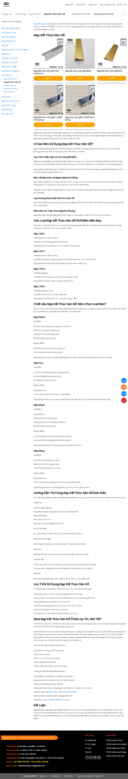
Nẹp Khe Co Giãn (9, 66)
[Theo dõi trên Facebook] (87, 757)
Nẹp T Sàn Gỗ (9, 92)
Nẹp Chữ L (6, 54)
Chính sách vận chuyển (116, 744)
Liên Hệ (88, 752)
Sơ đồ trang (90, 744)
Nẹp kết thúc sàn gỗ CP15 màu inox (46, 72)
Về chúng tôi (90, 740)
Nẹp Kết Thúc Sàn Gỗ (12, 82)
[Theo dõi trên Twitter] (95, 757)
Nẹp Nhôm (81, 4)
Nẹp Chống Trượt (108, 4)
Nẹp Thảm (6, 96)
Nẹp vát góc (7, 109)
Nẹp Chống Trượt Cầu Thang (14, 49)
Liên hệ (48, 78)
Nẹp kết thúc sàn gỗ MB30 (78, 71)
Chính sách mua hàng (116, 752)
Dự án (120, 4)
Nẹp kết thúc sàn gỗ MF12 (109, 71)
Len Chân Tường (9, 32)
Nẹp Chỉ (5, 45)
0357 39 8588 (70, 692)
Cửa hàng (20, 14)
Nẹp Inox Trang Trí (10, 62)
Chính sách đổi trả (114, 740)
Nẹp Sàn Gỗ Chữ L (11, 88)
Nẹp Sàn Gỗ (35, 14)
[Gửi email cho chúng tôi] (99, 757)
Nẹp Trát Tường (9, 105)
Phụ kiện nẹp (7, 114)
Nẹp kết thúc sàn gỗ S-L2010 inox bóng (48, 118)
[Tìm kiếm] (125, 4)
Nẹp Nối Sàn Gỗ (10, 85)
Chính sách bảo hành (115, 748)
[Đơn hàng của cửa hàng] (109, 14)
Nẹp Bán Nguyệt (9, 37)
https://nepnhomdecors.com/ (56, 699)
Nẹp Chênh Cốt (8, 41)
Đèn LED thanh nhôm (11, 28)
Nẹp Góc (93, 4)
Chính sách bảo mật (115, 756)
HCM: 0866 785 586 (39, 762)
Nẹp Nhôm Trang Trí (11, 71)
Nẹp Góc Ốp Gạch (9, 58)
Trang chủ (7, 14)
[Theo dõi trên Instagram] (91, 757)
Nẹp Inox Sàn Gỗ (10, 79)
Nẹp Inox (70, 4)
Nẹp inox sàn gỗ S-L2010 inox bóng (79, 118)
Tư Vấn (88, 748)
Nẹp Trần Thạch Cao (11, 101)
